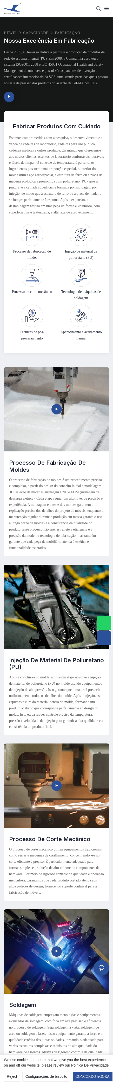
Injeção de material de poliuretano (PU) (81, 254)
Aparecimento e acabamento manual (81, 335)
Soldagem (22, 1004)
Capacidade (35, 33)
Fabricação (67, 33)
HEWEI (10, 33)
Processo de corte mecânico (32, 291)
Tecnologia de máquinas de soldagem (81, 294)
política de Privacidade (90, 1065)
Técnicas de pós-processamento (32, 335)
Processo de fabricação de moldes (32, 254)
